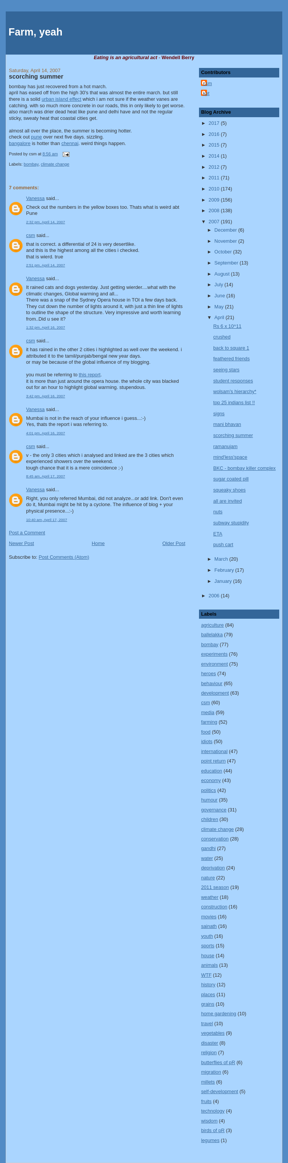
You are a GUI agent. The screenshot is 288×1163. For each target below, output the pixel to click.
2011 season (215, 887)
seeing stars (226, 370)
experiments (214, 654)
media (207, 712)
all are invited (227, 501)
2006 (215, 595)
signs (219, 413)
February (224, 570)
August (222, 274)
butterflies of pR (218, 1062)
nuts (217, 512)
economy (211, 780)
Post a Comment (27, 533)
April (219, 317)
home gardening (218, 1013)
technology (213, 1111)
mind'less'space (230, 457)
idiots (206, 741)
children (209, 819)
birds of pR (213, 1130)
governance (214, 810)
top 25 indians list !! (234, 402)
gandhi (208, 848)
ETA (217, 534)
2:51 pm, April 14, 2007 (45, 265)
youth (207, 936)
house (207, 955)
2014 (215, 156)
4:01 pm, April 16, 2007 (45, 433)
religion (209, 1052)
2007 (215, 221)
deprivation (213, 868)
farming (209, 722)
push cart (223, 544)
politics (208, 790)
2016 (215, 134)
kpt (206, 93)
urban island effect (61, 99)
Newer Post (21, 543)
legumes (210, 1140)
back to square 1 (231, 348)
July (219, 284)
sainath (209, 926)
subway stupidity (231, 523)
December (226, 230)
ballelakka (212, 634)
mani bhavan (227, 424)
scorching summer (36, 76)
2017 (215, 123)
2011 (215, 178)
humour (209, 800)
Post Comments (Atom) (64, 557)
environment (214, 664)
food (205, 732)
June (220, 295)
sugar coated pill (231, 479)
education (211, 771)
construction (214, 907)
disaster (209, 1043)
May (219, 307)
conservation (214, 839)
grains (207, 1004)
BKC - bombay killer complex (244, 468)
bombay (31, 164)
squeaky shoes (229, 490)
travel (207, 1023)
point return (213, 761)
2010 (215, 189)
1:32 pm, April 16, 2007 (45, 327)
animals (209, 965)
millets (208, 1082)
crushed (221, 337)
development (215, 693)
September (226, 263)
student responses (233, 381)
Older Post (173, 543)
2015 (215, 145)
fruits (206, 1101)
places (208, 994)
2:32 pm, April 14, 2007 (45, 222)
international (214, 751)
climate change (55, 164)
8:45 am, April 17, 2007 (45, 476)
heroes (208, 673)
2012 (215, 167)
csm (30, 235)
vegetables (213, 1033)
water (207, 858)
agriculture (212, 625)
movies (208, 916)
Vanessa (35, 198)
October (223, 252)
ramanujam (225, 446)
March (221, 559)
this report (89, 374)
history (208, 984)
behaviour (211, 683)
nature (208, 878)
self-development (219, 1091)
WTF (206, 975)
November (226, 241)
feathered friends (231, 358)
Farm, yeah (35, 32)
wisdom (209, 1121)
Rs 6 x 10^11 (227, 326)
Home (98, 543)
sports (207, 945)
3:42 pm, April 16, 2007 (45, 396)
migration (211, 1072)
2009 (215, 200)
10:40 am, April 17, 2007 (46, 520)
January (223, 581)
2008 (215, 210)
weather (209, 897)
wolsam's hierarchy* (234, 391)
